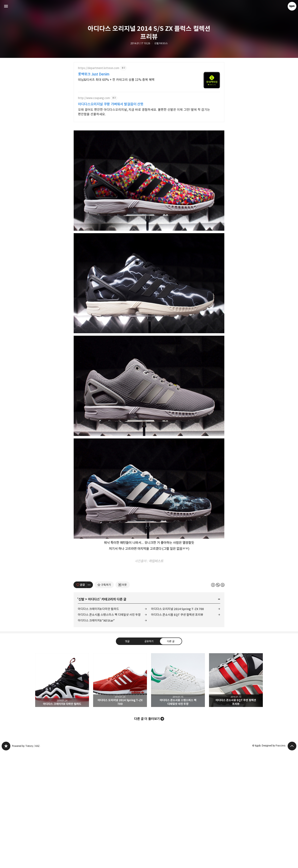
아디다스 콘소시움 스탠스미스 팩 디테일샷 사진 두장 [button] (178, 796)
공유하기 (149, 756)
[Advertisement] (149, 155)
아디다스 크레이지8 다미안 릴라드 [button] (62, 796)
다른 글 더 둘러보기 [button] (147, 834)
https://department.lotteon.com (98, 68)
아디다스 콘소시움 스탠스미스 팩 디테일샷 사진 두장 (109, 730)
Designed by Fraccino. (274, 861)
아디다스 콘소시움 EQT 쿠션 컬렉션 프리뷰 (177, 730)
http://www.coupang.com (94, 98)
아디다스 (94, 715)
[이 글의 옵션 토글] (89, 700)
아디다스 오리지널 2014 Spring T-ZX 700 (177, 725)
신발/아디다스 (161, 43)
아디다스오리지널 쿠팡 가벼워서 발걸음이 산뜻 (110, 104)
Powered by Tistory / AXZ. (26, 861)
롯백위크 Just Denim (93, 74)
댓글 (127, 756)
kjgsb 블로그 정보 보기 (292, 6)
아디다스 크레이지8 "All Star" (96, 736)
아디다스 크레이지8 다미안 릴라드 (98, 725)
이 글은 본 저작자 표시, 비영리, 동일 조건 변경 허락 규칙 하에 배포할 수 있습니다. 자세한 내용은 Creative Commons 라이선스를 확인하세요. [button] (218, 700)
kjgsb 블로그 (6, 862)
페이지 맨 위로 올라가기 (292, 862)
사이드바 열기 (6, 6)
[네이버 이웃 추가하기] (122, 700)
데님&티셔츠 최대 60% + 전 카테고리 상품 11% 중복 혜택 (116, 80)
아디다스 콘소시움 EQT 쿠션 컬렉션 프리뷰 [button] (236, 796)
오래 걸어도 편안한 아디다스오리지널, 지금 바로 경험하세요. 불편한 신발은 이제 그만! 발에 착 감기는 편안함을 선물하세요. (144, 112)
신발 (81, 715)
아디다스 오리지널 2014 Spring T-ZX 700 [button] (120, 796)
